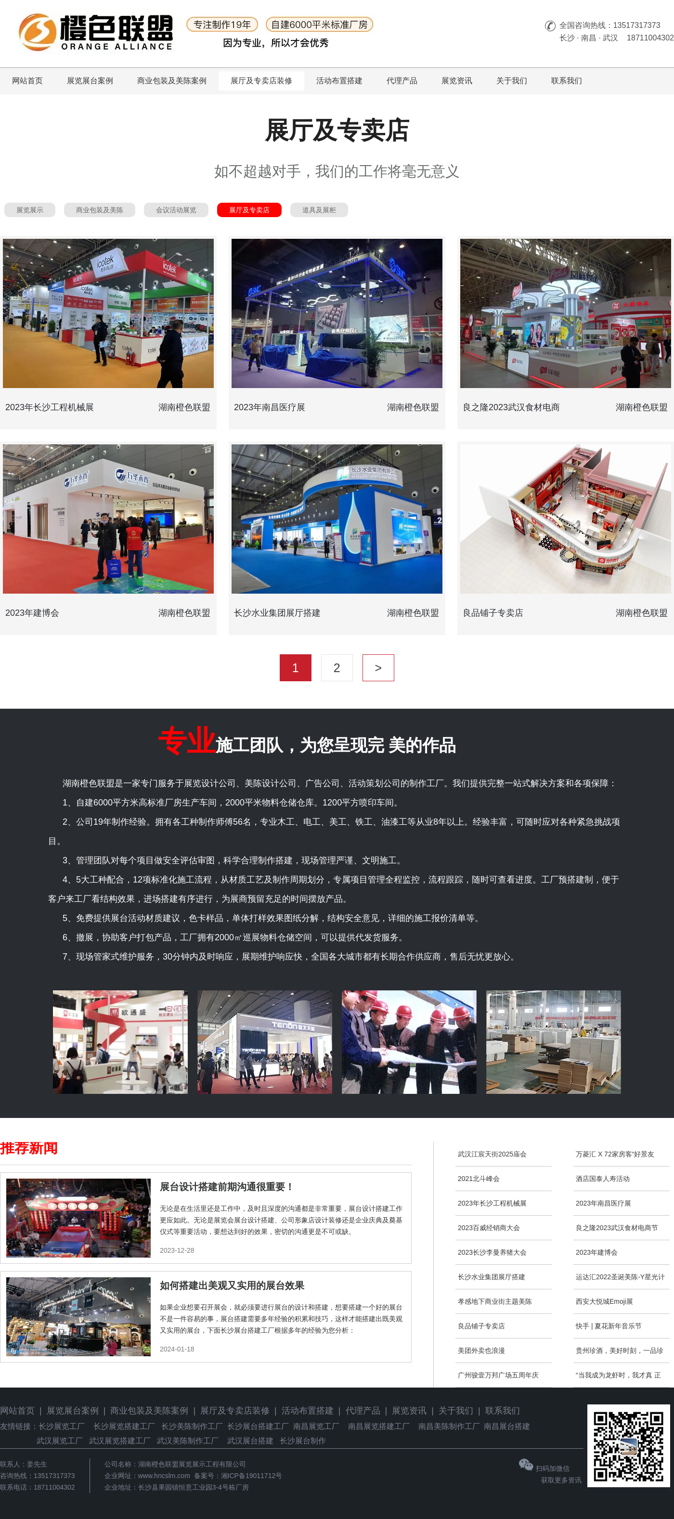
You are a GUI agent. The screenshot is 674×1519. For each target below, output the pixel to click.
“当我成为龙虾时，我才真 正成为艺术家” (618, 1379)
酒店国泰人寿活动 (603, 1178)
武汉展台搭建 (250, 1441)
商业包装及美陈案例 (172, 81)
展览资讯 (456, 81)
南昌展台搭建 (507, 1426)
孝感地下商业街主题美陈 (495, 1301)
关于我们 (511, 81)
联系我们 (566, 81)
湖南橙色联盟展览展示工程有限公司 (192, 1464)
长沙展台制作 (303, 1441)
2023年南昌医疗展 (603, 1203)
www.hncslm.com (164, 1476)
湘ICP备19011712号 (252, 1476)
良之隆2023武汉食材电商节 (617, 1228)
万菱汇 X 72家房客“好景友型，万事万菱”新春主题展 (615, 1158)
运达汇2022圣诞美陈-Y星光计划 (620, 1281)
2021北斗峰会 (479, 1178)
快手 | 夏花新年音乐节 (609, 1326)
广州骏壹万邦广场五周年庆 (498, 1375)
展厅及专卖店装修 (261, 81)
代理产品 (402, 81)
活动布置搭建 (339, 81)
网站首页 (27, 81)
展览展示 (29, 210)
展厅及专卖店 (249, 210)
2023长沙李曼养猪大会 (492, 1252)
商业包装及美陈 (99, 210)
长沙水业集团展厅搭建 (491, 1277)
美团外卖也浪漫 (481, 1350)
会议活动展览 (176, 210)
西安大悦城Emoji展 (604, 1301)
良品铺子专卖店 (481, 1326)
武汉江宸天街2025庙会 (492, 1154)
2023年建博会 (597, 1252)
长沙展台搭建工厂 (258, 1426)
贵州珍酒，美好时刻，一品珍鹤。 (619, 1355)
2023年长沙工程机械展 (492, 1203)
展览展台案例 (90, 81)
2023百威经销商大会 (489, 1228)
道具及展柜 (319, 210)
